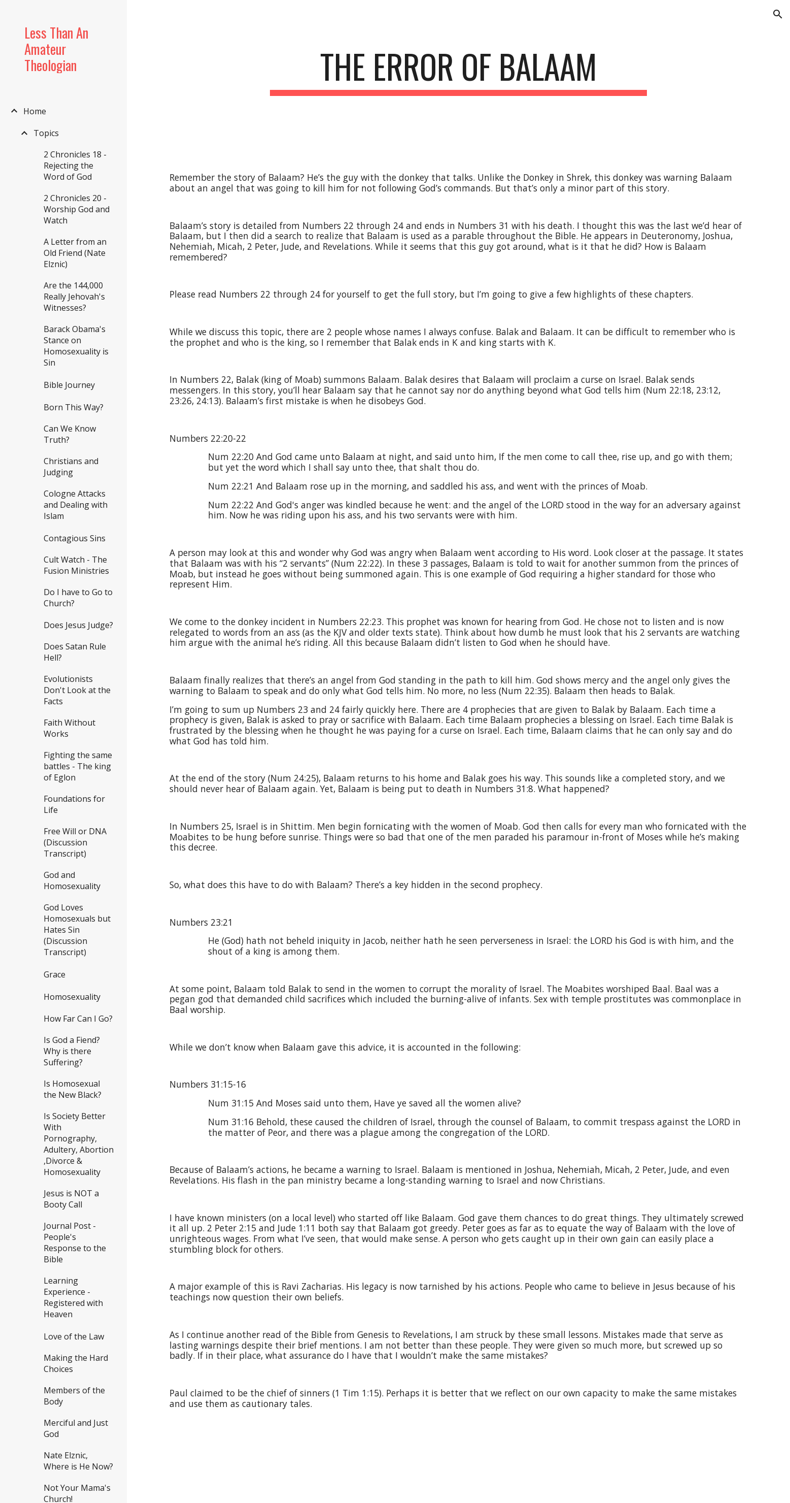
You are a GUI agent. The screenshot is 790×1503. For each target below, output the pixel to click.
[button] (778, 14)
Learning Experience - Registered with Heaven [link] (73, 1297)
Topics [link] (46, 133)
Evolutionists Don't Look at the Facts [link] (77, 690)
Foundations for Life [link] (74, 804)
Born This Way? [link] (74, 407)
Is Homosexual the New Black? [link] (72, 1089)
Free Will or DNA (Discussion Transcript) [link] (75, 842)
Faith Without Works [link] (69, 728)
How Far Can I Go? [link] (78, 1018)
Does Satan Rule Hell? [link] (75, 652)
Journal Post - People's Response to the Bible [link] (75, 1242)
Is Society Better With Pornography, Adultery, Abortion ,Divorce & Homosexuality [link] (79, 1144)
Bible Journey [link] (69, 384)
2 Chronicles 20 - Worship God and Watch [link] (77, 209)
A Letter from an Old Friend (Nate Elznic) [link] (75, 253)
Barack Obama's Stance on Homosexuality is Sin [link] (76, 345)
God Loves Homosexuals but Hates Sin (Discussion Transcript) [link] (77, 930)
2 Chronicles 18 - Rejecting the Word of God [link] (75, 165)
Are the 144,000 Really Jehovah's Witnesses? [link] (74, 296)
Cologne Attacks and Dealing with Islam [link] (76, 504)
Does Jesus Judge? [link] (78, 625)
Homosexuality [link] (72, 996)
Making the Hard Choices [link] (76, 1363)
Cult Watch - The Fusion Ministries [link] (76, 565)
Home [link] (34, 111)
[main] (458, 71)
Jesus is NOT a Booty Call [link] (71, 1199)
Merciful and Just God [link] (76, 1428)
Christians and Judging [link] (71, 466)
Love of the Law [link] (74, 1336)
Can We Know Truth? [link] (70, 434)
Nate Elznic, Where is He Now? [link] (78, 1461)
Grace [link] (54, 974)
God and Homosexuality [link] (72, 880)
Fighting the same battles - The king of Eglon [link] (78, 766)
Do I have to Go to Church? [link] (78, 597)
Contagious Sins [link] (75, 538)
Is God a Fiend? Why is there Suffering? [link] (72, 1051)
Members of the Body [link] (74, 1396)
